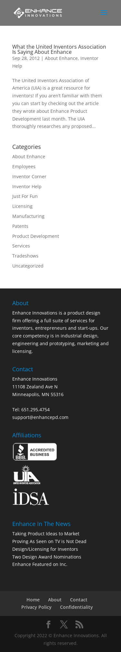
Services (21, 246)
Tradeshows (25, 256)
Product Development (35, 236)
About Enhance (61, 58)
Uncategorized (28, 266)
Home (33, 600)
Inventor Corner (29, 176)
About (55, 600)
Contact (78, 600)
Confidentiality (76, 607)
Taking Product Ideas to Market (45, 533)
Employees (23, 166)
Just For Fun (25, 196)
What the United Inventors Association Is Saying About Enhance (59, 49)
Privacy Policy (36, 607)
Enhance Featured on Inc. (39, 564)
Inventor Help (27, 186)
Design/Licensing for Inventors (45, 549)
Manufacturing (28, 216)
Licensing (22, 206)
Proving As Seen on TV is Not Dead (49, 541)
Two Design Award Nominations (46, 557)
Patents (20, 226)
